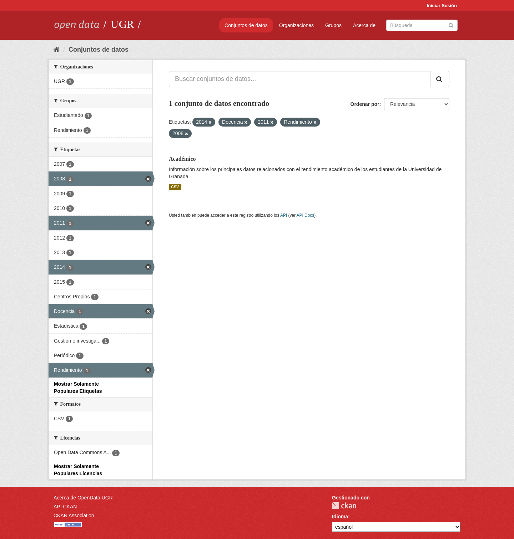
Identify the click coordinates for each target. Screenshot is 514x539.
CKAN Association (74, 515)
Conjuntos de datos (246, 25)
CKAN (344, 505)
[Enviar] (451, 25)
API (283, 215)
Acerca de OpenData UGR (83, 497)
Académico (182, 159)
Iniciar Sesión (442, 5)
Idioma (340, 516)
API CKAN (65, 506)
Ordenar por (365, 104)
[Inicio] (57, 49)
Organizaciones (296, 25)
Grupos (333, 25)
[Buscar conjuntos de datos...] (299, 79)
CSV (175, 187)
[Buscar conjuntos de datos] (422, 25)
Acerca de (364, 25)
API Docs (305, 215)
